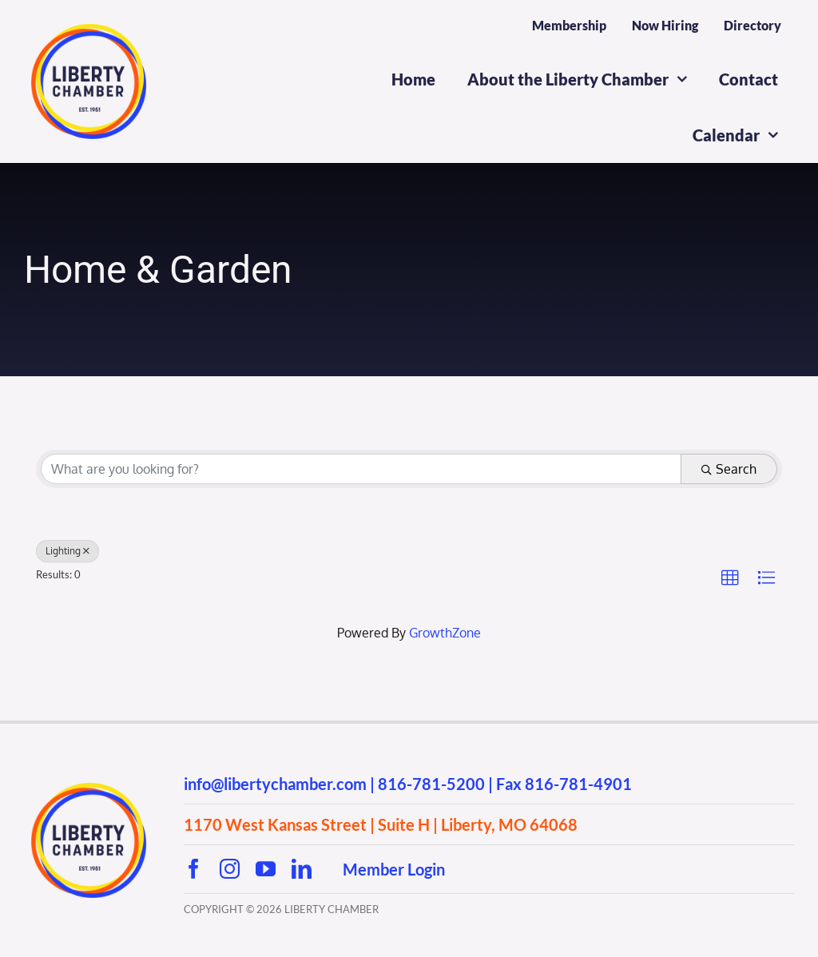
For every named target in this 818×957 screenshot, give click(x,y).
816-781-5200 (431, 783)
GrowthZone (445, 633)
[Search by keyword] (361, 469)
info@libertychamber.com (275, 783)
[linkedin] (302, 869)
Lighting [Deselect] (67, 551)
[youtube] (266, 869)
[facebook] (194, 869)
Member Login (394, 869)
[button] (730, 578)
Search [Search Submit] (728, 469)
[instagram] (230, 869)
